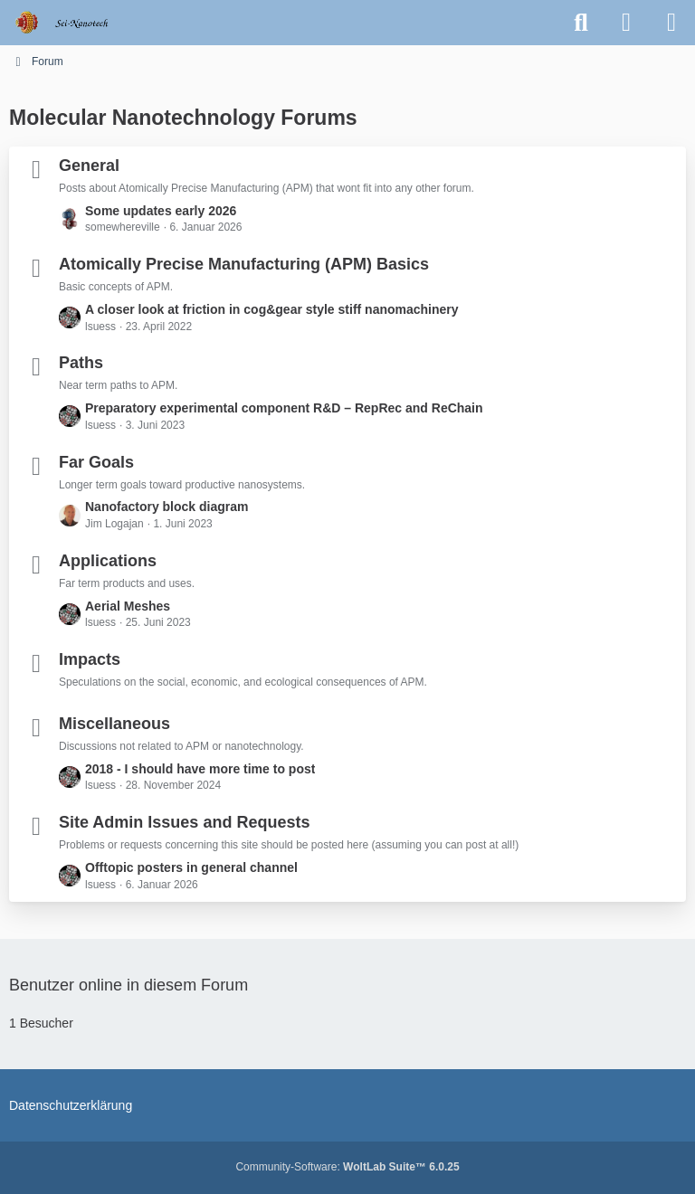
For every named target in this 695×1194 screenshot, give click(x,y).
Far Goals (96, 462)
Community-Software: (347, 1167)
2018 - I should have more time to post (200, 769)
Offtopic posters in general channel (191, 867)
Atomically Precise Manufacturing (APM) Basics (244, 264)
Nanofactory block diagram (167, 506)
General (89, 165)
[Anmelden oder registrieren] (626, 22)
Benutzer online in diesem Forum (128, 985)
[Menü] (671, 23)
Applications (108, 561)
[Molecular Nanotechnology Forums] (73, 23)
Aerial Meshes (127, 606)
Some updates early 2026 (160, 211)
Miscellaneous (114, 724)
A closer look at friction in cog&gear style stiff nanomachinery (272, 309)
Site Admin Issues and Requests (184, 822)
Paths (81, 363)
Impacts (89, 659)
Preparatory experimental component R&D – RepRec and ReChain (284, 408)
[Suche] (581, 23)
